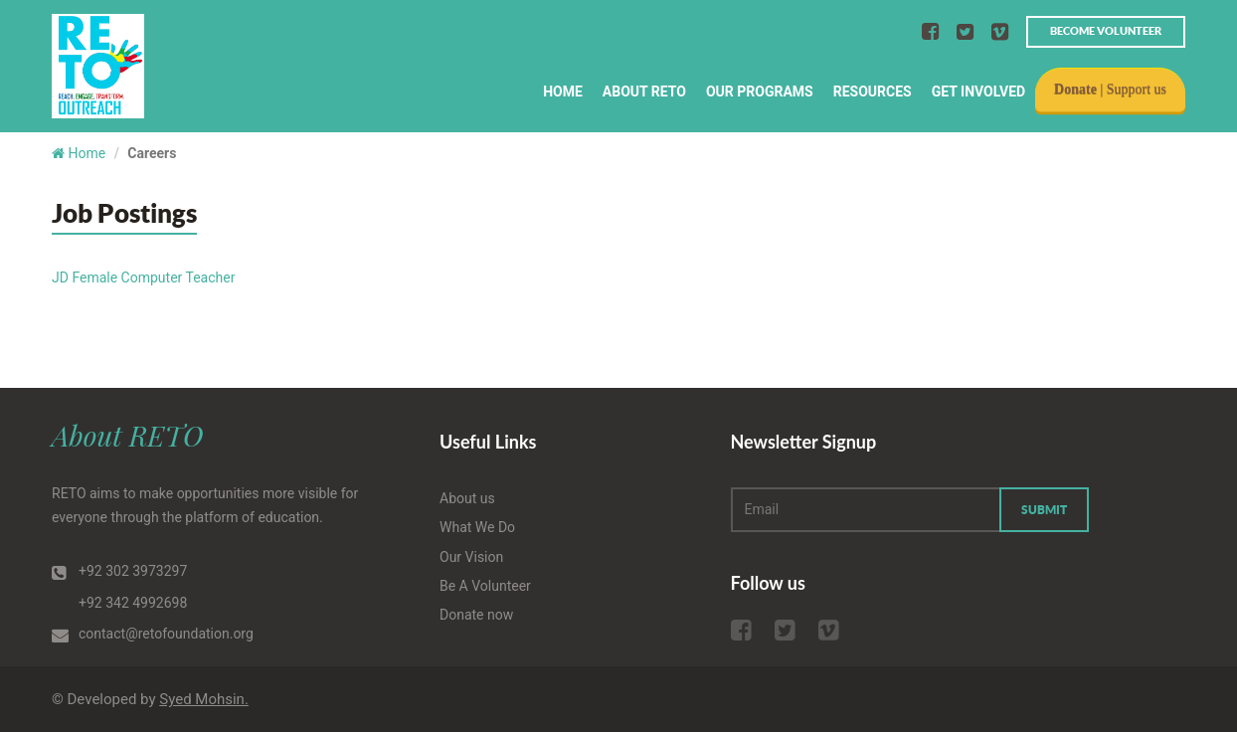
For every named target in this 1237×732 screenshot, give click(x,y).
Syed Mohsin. (204, 699)
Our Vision (471, 557)
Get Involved (978, 91)
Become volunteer (1105, 31)
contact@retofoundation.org (166, 633)
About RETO (644, 91)
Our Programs (759, 91)
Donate (1075, 89)
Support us (1136, 89)
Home (563, 91)
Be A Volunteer (485, 586)
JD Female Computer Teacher (143, 277)
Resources (872, 91)
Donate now (476, 615)
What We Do (477, 527)
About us (467, 498)
